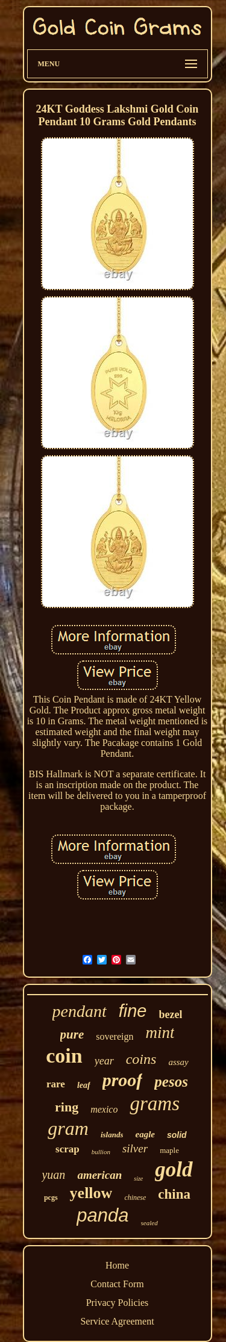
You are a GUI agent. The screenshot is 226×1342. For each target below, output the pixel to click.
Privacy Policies (117, 1302)
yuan (53, 1174)
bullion (101, 1151)
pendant (79, 1011)
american (99, 1175)
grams (155, 1103)
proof (122, 1080)
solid (177, 1135)
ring (66, 1106)
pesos (171, 1081)
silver (135, 1148)
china (174, 1194)
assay (178, 1062)
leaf (83, 1085)
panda (102, 1215)
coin (64, 1056)
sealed (149, 1222)
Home (117, 1265)
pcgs (51, 1197)
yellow (91, 1193)
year (104, 1061)
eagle (144, 1134)
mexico (104, 1109)
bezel (171, 1014)
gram (68, 1128)
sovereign (114, 1036)
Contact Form (116, 1284)
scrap (67, 1149)
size (138, 1178)
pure (72, 1034)
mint (159, 1033)
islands (112, 1134)
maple (169, 1150)
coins (141, 1059)
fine (133, 1010)
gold (173, 1169)
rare (55, 1084)
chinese (135, 1197)
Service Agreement (117, 1321)
